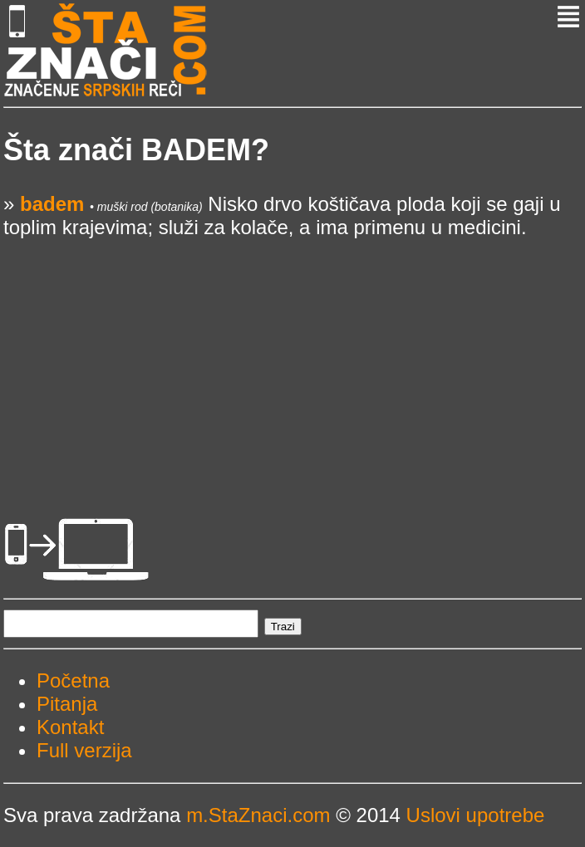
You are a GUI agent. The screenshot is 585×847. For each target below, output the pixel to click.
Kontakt (70, 727)
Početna (73, 680)
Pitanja (67, 704)
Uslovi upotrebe (475, 815)
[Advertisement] (292, 355)
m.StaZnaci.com (258, 815)
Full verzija (84, 750)
